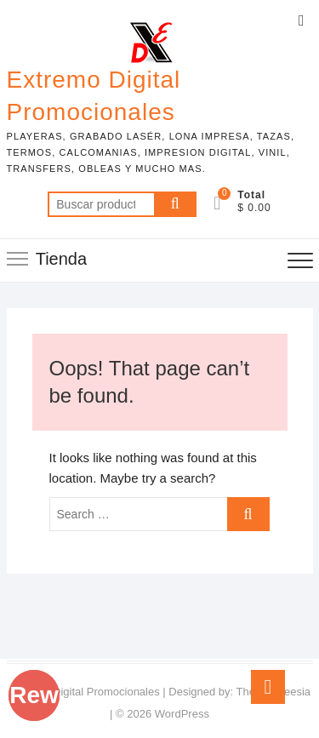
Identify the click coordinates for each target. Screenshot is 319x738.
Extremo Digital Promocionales (94, 95)
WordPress (182, 713)
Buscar (175, 204)
